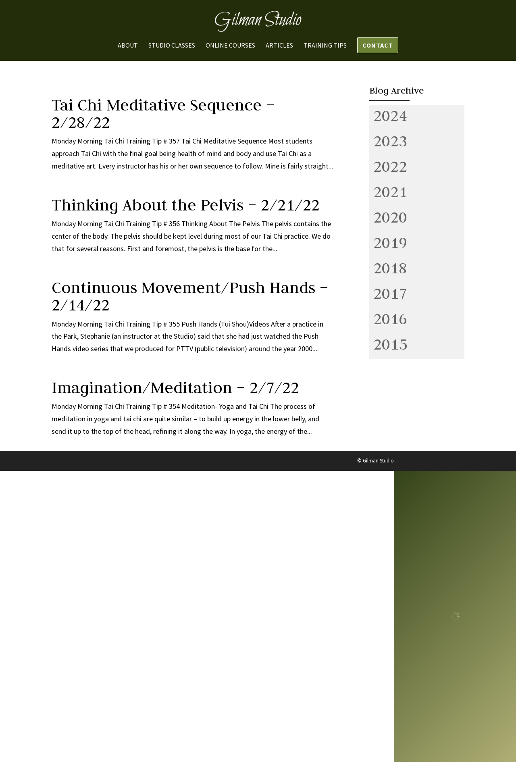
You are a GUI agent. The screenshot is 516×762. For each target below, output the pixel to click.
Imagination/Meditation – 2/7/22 (175, 387)
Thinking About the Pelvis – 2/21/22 (186, 205)
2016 (390, 318)
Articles (279, 45)
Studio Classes (171, 45)
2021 (390, 191)
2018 (390, 268)
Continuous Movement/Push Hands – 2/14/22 (190, 296)
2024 (390, 115)
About (128, 45)
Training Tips (325, 45)
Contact (377, 45)
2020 (390, 217)
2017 (390, 293)
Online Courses (230, 45)
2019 (390, 242)
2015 (390, 344)
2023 (390, 141)
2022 (390, 166)
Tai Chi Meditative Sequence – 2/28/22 (163, 113)
